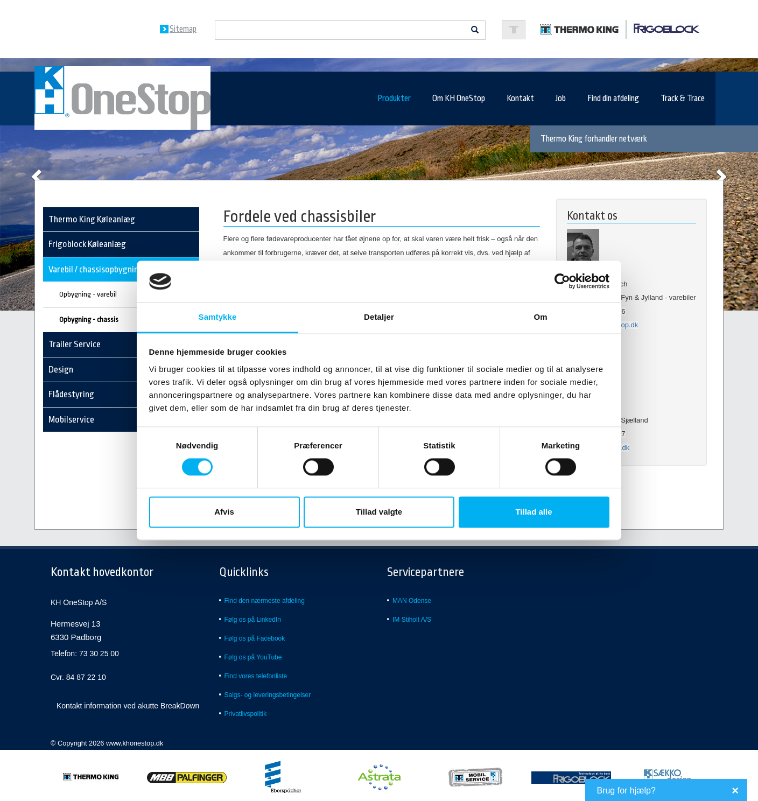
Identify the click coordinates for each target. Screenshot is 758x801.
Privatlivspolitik (245, 714)
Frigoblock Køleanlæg (87, 244)
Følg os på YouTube (253, 657)
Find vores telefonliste (255, 676)
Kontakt (520, 98)
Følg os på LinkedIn (252, 619)
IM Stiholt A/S (411, 619)
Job (561, 98)
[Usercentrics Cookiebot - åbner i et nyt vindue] (562, 281)
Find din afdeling (613, 98)
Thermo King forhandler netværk (594, 139)
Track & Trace (683, 98)
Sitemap (183, 29)
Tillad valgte (379, 511)
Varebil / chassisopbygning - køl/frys (113, 269)
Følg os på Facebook (254, 638)
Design (60, 369)
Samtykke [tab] (218, 316)
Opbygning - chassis (88, 319)
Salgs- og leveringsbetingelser (267, 695)
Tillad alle (533, 511)
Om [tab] (540, 316)
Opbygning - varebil (88, 294)
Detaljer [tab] (379, 316)
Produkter (394, 98)
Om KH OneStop (458, 98)
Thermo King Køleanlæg (91, 219)
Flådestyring (71, 394)
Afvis (224, 511)
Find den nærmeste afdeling (264, 601)
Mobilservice (71, 419)
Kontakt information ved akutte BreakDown (128, 705)
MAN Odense (411, 601)
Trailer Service (74, 344)
